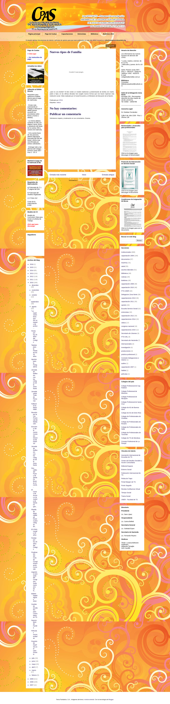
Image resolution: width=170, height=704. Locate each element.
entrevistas (125, 312)
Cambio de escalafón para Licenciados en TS (34, 610)
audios (123, 363)
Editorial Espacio (127, 466)
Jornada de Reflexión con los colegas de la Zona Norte (34, 379)
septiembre (35, 302)
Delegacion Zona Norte (129, 294)
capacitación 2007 (127, 367)
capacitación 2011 (127, 301)
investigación (125, 347)
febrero (34, 675)
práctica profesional (128, 354)
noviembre (35, 290)
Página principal (34, 34)
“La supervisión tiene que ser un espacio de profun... (34, 319)
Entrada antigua (108, 175)
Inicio (84, 175)
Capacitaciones (67, 34)
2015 (32, 267)
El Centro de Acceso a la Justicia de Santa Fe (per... (34, 498)
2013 (32, 273)
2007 (32, 685)
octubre (34, 295)
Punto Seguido (126, 485)
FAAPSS (124, 263)
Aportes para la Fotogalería (34, 363)
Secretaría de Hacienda (129, 340)
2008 (32, 682)
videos (59, 102)
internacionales (126, 344)
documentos (125, 259)
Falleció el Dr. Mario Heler (34, 406)
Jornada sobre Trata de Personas (34, 396)
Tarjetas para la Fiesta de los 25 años (34, 350)
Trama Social (125, 496)
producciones (126, 351)
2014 (32, 270)
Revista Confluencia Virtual (130, 489)
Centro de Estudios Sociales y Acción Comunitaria (131, 461)
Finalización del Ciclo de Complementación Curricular (34, 560)
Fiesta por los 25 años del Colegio (34, 336)
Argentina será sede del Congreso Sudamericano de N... (34, 581)
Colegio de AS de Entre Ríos (131, 413)
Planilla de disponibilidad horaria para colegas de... (34, 518)
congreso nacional (127, 326)
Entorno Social (126, 469)
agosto (34, 307)
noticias (124, 277)
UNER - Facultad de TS (129, 499)
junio (33, 661)
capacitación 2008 (127, 284)
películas (124, 374)
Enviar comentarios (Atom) (86, 180)
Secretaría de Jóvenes (129, 333)
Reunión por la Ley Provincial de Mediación (34, 418)
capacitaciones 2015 (128, 330)
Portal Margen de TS (128, 482)
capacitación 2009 (127, 256)
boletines (124, 280)
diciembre (35, 285)
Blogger (111, 699)
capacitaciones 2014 (128, 319)
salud (123, 266)
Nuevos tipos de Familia (34, 624)
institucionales (126, 252)
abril (33, 667)
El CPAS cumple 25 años (34, 532)
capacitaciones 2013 (128, 298)
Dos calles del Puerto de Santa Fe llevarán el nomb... (34, 477)
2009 (32, 679)
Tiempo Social (126, 492)
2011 (32, 279)
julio (33, 658)
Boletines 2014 (108, 34)
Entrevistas (82, 34)
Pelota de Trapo (126, 478)
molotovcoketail (89, 699)
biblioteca (124, 273)
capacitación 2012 (127, 316)
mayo (34, 664)
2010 (32, 282)
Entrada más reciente (58, 175)
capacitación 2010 (127, 287)
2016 (32, 264)
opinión (123, 305)
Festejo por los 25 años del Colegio (34, 543)
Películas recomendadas (34, 634)
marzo (34, 670)
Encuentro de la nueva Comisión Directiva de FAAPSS (34, 435)
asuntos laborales (127, 270)
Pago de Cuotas (51, 34)
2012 (32, 276)
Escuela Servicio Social (129, 308)
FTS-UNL (124, 337)
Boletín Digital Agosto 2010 (34, 597)
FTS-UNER (125, 291)
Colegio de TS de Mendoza (130, 438)
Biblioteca (94, 34)
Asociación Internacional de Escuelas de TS (130, 456)
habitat (123, 370)
